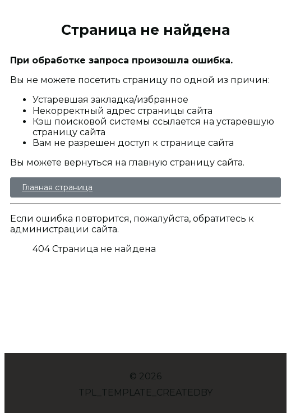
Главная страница (57, 187)
